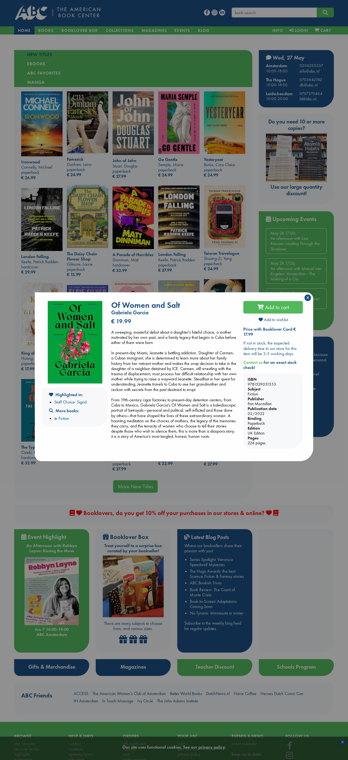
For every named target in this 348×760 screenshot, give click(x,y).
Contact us (253, 362)
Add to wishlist (273, 319)
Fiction (63, 418)
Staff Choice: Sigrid (70, 402)
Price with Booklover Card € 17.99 (269, 331)
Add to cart (273, 307)
